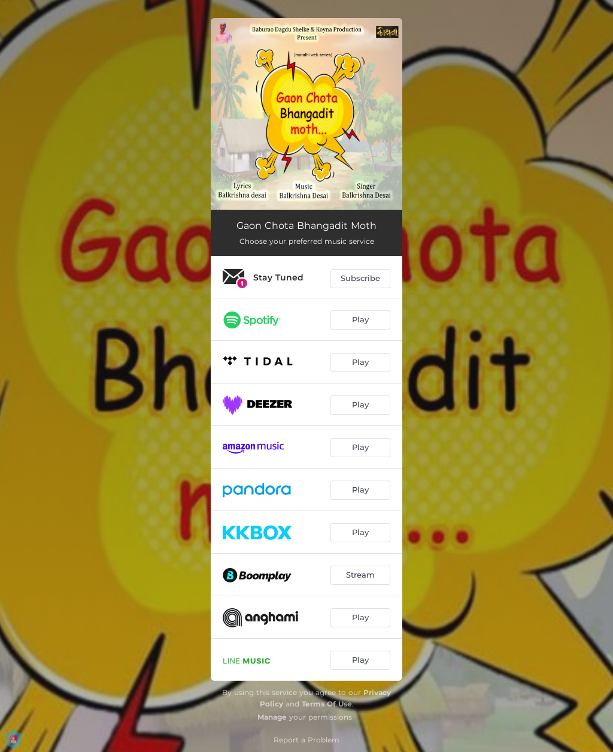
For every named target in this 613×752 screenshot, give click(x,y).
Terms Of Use (327, 703)
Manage (272, 716)
